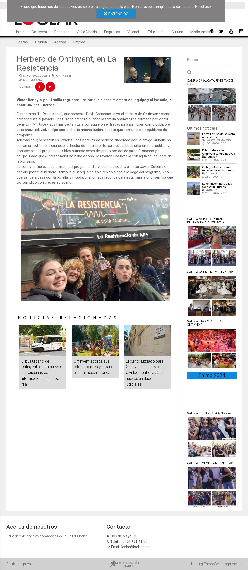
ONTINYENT (63, 75)
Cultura (177, 31)
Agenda (60, 42)
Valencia (134, 31)
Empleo (79, 42)
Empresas (112, 31)
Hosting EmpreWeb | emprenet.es (216, 563)
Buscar (192, 59)
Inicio (20, 31)
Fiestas (22, 42)
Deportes (61, 31)
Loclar (198, 206)
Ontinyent (39, 31)
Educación (156, 31)
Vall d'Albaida (87, 31)
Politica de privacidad (22, 563)
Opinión (41, 42)
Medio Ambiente (203, 31)
